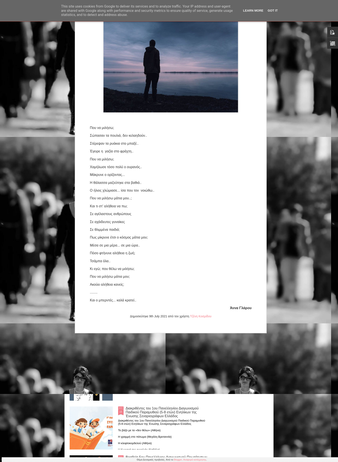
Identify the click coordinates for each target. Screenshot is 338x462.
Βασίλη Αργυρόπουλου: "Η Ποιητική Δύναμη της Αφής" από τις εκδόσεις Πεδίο (162, 361)
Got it (273, 10)
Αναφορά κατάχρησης (194, 459)
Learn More (253, 10)
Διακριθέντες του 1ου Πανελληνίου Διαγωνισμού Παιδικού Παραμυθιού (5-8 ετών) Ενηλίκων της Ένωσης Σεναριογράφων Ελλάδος (162, 412)
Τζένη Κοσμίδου (200, 235)
